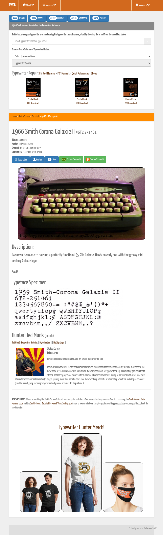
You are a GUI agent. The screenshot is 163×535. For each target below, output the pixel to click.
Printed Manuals (47, 73)
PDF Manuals (63, 73)
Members (143, 5)
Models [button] (36, 18)
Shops (94, 73)
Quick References (80, 73)
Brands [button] (18, 18)
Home (14, 116)
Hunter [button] (37, 159)
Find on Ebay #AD (71, 159)
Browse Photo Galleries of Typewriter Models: (31, 49)
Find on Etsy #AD (95, 159)
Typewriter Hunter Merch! (81, 427)
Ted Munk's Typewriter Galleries (25, 342)
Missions (49, 5)
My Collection (45, 342)
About (28, 5)
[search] (81, 56)
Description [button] (21, 159)
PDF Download (33, 103)
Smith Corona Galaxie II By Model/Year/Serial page (51, 403)
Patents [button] (99, 18)
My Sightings (58, 342)
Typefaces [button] (78, 18)
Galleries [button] (56, 18)
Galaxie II (35, 116)
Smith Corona (24, 116)
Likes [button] (52, 159)
